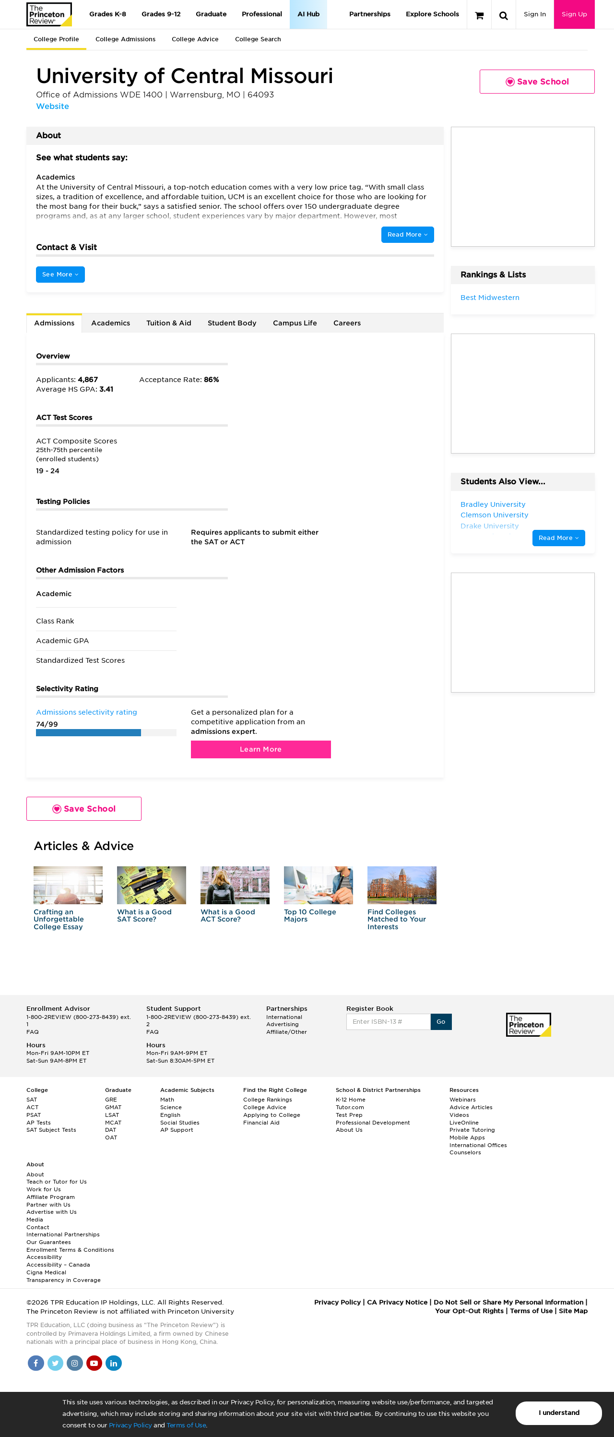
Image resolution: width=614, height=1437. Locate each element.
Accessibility (44, 1257)
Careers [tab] (347, 323)
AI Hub (308, 14)
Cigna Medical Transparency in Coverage (63, 1276)
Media (34, 1219)
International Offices (478, 1145)
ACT (32, 1107)
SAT (31, 1099)
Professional (262, 14)
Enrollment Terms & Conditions (70, 1249)
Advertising (282, 1024)
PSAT (33, 1115)
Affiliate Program (50, 1197)
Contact (37, 1227)
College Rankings (267, 1099)
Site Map (573, 1311)
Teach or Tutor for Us (56, 1181)
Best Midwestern (490, 297)
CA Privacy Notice (397, 1302)
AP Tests (38, 1122)
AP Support (176, 1129)
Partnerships (369, 14)
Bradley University (493, 504)
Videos (459, 1115)
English (170, 1115)
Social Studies (180, 1122)
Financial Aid (261, 1122)
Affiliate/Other (286, 1032)
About (35, 1174)
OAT (111, 1137)
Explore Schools (432, 14)
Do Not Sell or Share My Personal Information (508, 1302)
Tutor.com (350, 1107)
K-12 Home (351, 1099)
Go (441, 1021)
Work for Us (43, 1189)
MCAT (113, 1122)
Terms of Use (186, 1425)
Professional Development (373, 1122)
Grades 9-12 (161, 14)
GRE (111, 1099)
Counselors (465, 1152)
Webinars (462, 1099)
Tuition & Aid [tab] (168, 323)
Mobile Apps (467, 1137)
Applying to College (271, 1115)
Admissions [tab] (54, 323)
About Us (349, 1129)
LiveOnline (464, 1122)
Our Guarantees (48, 1242)
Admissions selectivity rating (86, 712)
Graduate (211, 14)
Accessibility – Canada (58, 1264)
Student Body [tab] (232, 323)
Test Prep (349, 1115)
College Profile (56, 39)
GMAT (113, 1107)
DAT (110, 1129)
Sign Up (574, 14)
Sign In (535, 14)
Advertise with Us (51, 1212)
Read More (408, 234)
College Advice (195, 39)
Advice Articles (471, 1107)
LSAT (112, 1115)
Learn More (261, 749)
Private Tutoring (472, 1129)
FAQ (32, 1032)
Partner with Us (48, 1204)
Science (171, 1107)
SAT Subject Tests (51, 1129)
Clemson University (494, 515)
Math (167, 1099)
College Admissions (125, 39)
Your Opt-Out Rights (469, 1311)
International (284, 1017)
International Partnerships (63, 1234)
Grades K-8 (107, 14)
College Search (258, 39)
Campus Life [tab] (295, 323)
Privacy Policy (130, 1425)
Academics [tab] (110, 323)
